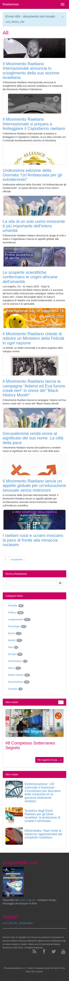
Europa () (15, 654)
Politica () (16, 612)
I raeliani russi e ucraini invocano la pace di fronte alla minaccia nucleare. (33, 540)
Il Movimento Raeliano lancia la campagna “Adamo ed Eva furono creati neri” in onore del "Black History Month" (34, 388)
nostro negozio (27, 900)
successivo (16, 559)
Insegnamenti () (19, 619)
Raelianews (11, 4)
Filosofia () (16, 605)
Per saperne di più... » (49, 760)
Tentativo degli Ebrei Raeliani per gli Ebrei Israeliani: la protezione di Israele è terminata (42, 816)
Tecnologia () (17, 626)
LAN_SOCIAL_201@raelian (18, 923)
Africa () (14, 668)
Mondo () (15, 640)
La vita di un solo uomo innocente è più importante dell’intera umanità (34, 226)
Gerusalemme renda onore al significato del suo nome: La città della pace (33, 438)
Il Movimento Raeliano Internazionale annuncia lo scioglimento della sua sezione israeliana (31, 70)
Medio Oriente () (19, 675)
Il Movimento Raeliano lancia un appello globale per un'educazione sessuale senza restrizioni (34, 485)
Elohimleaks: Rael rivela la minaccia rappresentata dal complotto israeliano (43, 834)
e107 (25, 968)
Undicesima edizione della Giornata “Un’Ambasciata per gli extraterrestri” (32, 175)
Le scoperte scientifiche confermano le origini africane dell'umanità (30, 277)
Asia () (13, 647)
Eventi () (15, 633)
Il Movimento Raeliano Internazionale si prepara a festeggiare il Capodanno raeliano (34, 124)
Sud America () (18, 661)
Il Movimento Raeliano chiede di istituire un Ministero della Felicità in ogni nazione (33, 338)
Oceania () (15, 689)
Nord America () (19, 682)
